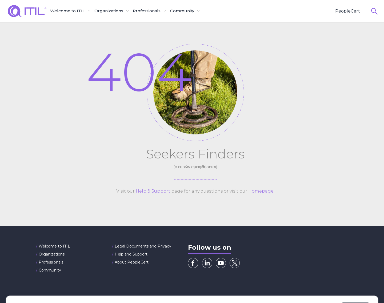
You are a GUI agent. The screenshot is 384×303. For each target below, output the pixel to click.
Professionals (51, 262)
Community (50, 270)
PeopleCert (347, 11)
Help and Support (131, 254)
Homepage (261, 191)
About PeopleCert (132, 262)
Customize (321, 285)
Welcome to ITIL (54, 246)
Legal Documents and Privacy (143, 246)
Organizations (52, 254)
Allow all (355, 285)
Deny (291, 285)
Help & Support (153, 191)
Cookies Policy (89, 287)
